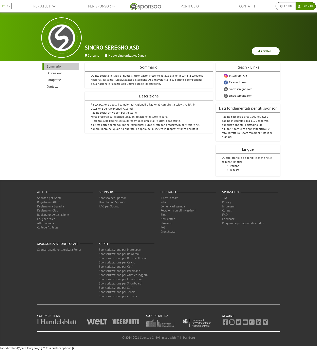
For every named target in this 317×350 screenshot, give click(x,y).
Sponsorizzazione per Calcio (117, 262)
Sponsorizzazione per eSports (118, 296)
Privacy (226, 202)
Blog (163, 215)
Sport (103, 244)
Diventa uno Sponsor (112, 202)
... (14, 6)
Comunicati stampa (173, 206)
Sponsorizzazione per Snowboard (120, 283)
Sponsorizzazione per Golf (115, 267)
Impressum (229, 206)
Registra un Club (47, 210)
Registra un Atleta (48, 202)
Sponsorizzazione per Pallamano (119, 271)
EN (8, 6)
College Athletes (47, 227)
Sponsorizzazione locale (57, 244)
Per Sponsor (101, 6)
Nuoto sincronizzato (122, 55)
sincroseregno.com (238, 89)
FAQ (225, 215)
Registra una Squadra (50, 206)
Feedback (228, 219)
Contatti (247, 6)
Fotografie (54, 80)
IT (3, 6)
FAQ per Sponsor (109, 206)
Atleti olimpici (46, 223)
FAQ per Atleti (46, 219)
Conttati (227, 210)
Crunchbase (168, 232)
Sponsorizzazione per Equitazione (120, 279)
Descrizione (54, 73)
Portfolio (190, 6)
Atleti (42, 192)
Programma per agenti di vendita (243, 223)
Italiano (234, 166)
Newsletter (168, 219)
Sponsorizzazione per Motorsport (120, 250)
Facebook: (235, 82)
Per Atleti (44, 6)
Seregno (93, 55)
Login (286, 6)
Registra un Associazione (53, 215)
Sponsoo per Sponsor (112, 198)
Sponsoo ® (231, 192)
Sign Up (306, 6)
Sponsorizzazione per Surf (115, 288)
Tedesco (235, 170)
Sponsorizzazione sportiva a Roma (59, 250)
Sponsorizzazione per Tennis (117, 292)
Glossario (166, 223)
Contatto (266, 51)
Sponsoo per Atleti (49, 198)
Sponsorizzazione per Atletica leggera (123, 275)
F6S (163, 227)
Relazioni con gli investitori (178, 210)
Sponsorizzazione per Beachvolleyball (123, 258)
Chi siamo (168, 192)
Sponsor (106, 192)
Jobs (163, 202)
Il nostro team (169, 198)
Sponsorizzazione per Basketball (119, 254)
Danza (141, 55)
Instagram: (235, 75)
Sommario (54, 66)
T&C (225, 198)
